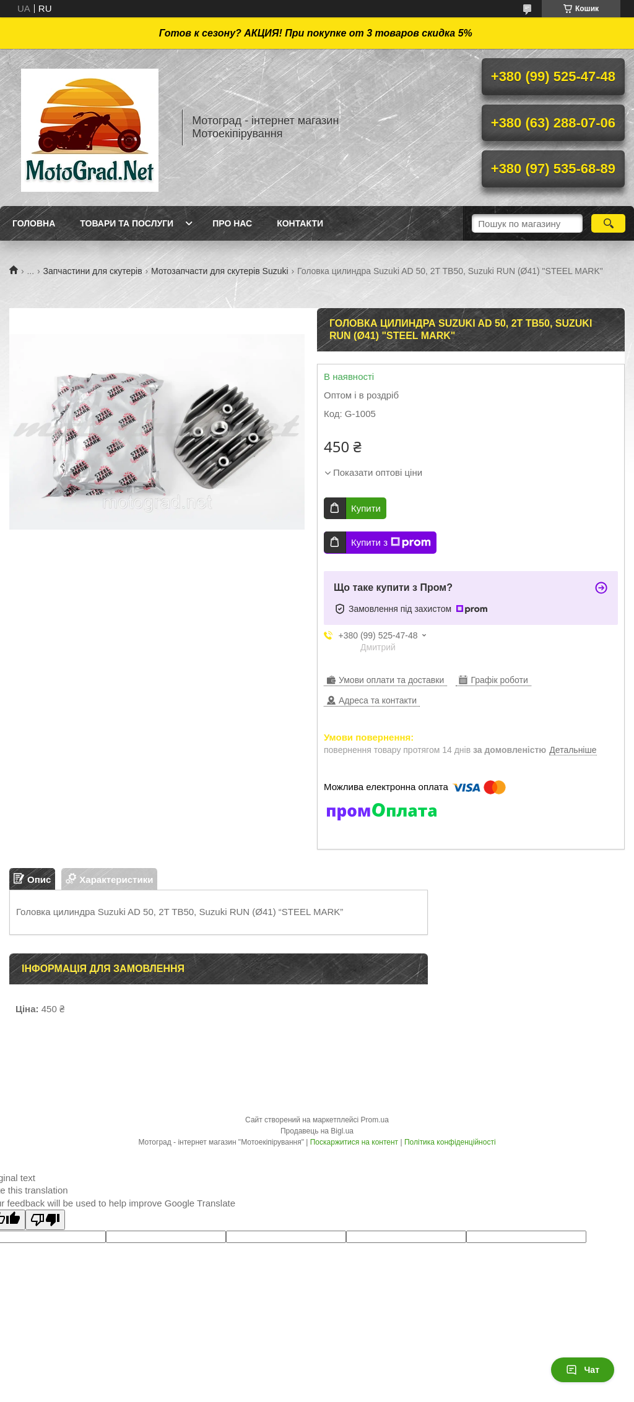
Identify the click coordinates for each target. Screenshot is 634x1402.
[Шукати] (608, 223)
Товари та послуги (126, 223)
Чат (582, 1369)
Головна (33, 223)
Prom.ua (375, 1120)
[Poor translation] (45, 1220)
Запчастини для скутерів (92, 271)
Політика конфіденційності (450, 1142)
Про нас (232, 223)
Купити (366, 508)
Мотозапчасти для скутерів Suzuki (220, 271)
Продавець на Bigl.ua (317, 1131)
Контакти (300, 223)
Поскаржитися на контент (354, 1142)
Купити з (391, 542)
